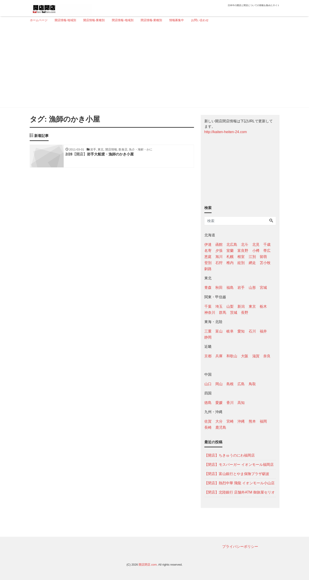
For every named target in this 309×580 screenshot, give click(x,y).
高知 (241, 403)
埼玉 (219, 306)
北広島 (231, 244)
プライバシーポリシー (240, 546)
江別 (252, 257)
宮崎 (230, 421)
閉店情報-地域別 (122, 20)
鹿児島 (220, 427)
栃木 (263, 306)
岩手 (241, 287)
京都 (208, 356)
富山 (219, 331)
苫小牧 (265, 263)
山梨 (230, 306)
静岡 (208, 337)
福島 (230, 287)
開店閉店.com (148, 564)
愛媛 (219, 403)
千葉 (208, 306)
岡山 (219, 384)
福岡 (263, 421)
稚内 (230, 263)
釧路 (208, 269)
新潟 (241, 306)
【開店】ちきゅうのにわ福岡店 (229, 455)
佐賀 (208, 421)
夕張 (219, 250)
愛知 (241, 331)
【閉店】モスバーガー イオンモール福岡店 (239, 464)
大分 (219, 421)
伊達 (208, 244)
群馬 (222, 312)
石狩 (219, 263)
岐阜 (230, 331)
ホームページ (38, 20)
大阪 (244, 356)
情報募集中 (176, 20)
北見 (255, 244)
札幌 (230, 257)
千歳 (267, 244)
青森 (208, 287)
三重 (208, 331)
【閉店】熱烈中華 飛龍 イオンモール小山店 (239, 483)
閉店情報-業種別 (151, 20)
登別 (208, 263)
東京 (252, 306)
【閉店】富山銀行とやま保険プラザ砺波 (236, 474)
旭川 (219, 257)
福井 (263, 331)
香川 (230, 403)
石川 (252, 331)
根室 (241, 257)
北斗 (244, 244)
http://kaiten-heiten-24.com (225, 132)
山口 (208, 384)
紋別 (241, 263)
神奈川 (209, 312)
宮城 (263, 287)
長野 (244, 312)
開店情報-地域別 (65, 20)
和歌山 (231, 356)
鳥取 (252, 384)
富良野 (242, 250)
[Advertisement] (153, 66)
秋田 (219, 287)
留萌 (263, 257)
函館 (219, 244)
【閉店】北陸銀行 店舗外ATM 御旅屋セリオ (239, 492)
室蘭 (230, 250)
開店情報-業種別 (94, 20)
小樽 (255, 250)
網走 (252, 263)
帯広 (267, 250)
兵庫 (219, 356)
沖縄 (241, 421)
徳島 (208, 403)
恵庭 (208, 257)
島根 (230, 384)
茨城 (233, 312)
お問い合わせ (200, 20)
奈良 (267, 356)
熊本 (252, 421)
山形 (252, 287)
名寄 (208, 250)
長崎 (208, 427)
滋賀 (255, 356)
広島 (241, 384)
